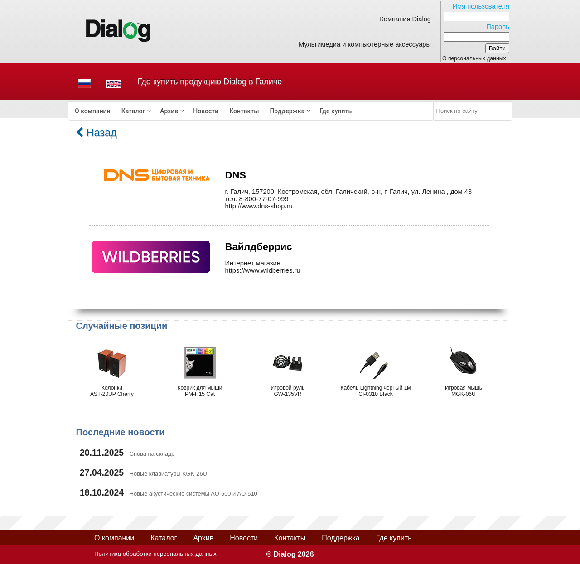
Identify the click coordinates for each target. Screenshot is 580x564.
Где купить (335, 111)
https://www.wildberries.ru (262, 270)
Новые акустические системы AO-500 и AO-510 (193, 493)
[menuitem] (93, 111)
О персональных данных (474, 58)
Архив (169, 111)
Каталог (133, 111)
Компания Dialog (405, 19)
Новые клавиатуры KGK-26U (168, 473)
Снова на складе (152, 453)
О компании (93, 111)
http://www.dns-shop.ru (259, 206)
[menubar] (251, 111)
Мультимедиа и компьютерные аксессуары (365, 44)
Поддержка (287, 111)
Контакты (244, 111)
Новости (205, 111)
